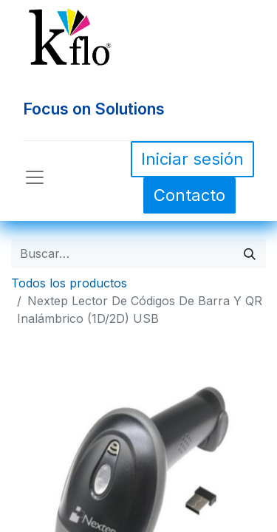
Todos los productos (69, 283)
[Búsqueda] (249, 253)
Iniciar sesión (192, 158)
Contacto (189, 195)
